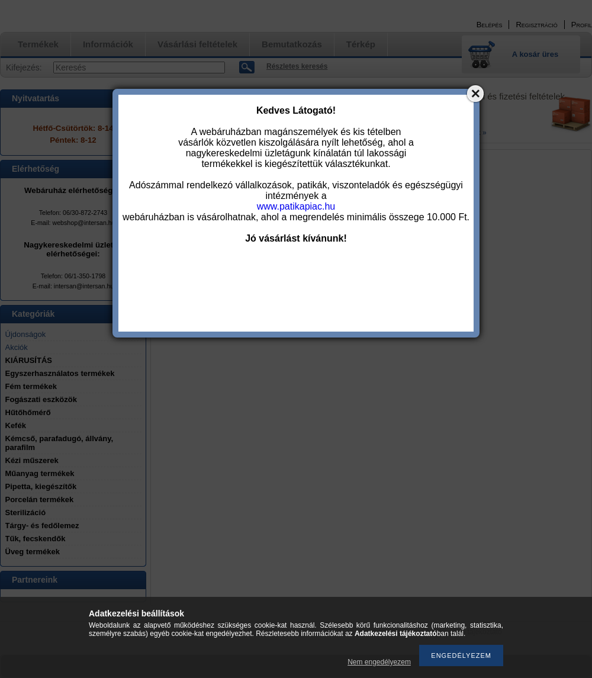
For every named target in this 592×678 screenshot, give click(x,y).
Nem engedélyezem (379, 662)
